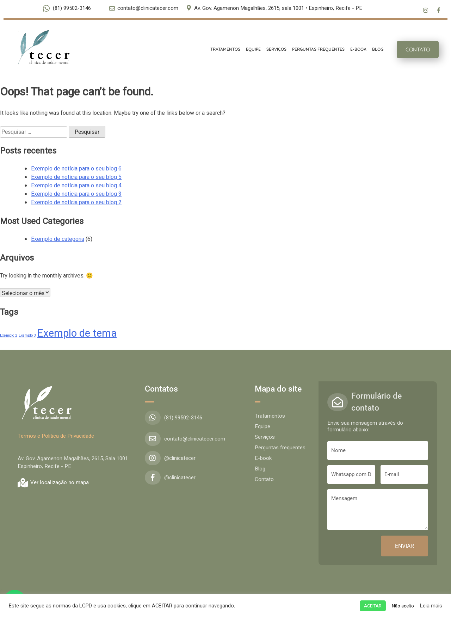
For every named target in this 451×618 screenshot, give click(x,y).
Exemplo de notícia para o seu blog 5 (76, 177)
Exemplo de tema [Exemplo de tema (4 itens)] (77, 333)
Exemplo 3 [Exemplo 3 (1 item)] (27, 335)
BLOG (374, 49)
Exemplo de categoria (57, 239)
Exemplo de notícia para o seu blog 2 (76, 202)
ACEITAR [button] (373, 606)
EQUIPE (249, 49)
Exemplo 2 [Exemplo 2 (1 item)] (8, 335)
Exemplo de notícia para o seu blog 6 (76, 168)
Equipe (262, 426)
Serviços (265, 437)
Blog (260, 469)
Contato (264, 479)
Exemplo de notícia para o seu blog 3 (76, 194)
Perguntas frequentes (280, 447)
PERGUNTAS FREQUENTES (315, 49)
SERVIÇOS (273, 49)
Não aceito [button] (403, 606)
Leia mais (431, 606)
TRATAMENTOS (222, 49)
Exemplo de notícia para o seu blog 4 (76, 185)
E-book (263, 458)
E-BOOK (355, 49)
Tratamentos (270, 416)
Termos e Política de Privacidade (56, 436)
